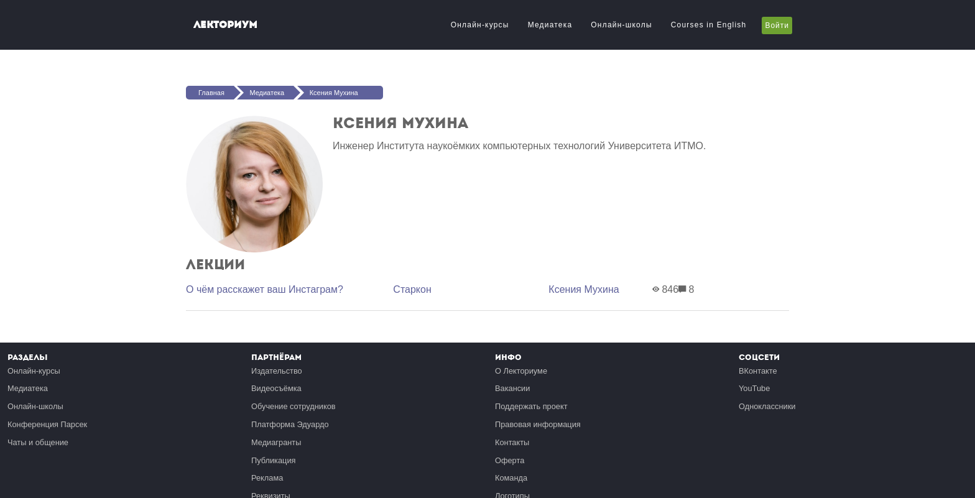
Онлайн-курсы (480, 25)
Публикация (273, 460)
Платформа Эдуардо (290, 424)
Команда (511, 477)
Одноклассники (767, 406)
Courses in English (709, 25)
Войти (777, 25)
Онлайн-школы (621, 25)
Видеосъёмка (276, 388)
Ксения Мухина (334, 92)
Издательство (276, 371)
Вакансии (512, 388)
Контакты (512, 442)
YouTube (754, 388)
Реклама (267, 477)
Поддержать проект (531, 406)
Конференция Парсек (47, 424)
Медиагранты (276, 442)
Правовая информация (538, 424)
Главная (211, 92)
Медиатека (550, 25)
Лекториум (225, 24)
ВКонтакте (758, 371)
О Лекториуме (521, 371)
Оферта (509, 460)
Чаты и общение (37, 442)
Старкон (412, 289)
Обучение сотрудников (293, 406)
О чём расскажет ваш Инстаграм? (264, 289)
